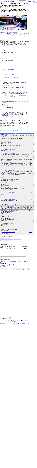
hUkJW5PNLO (10, 232)
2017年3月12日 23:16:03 (4, 149)
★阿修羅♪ (1, 1)
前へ (36, 2)
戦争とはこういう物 (8, 206)
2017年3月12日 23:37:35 (4, 162)
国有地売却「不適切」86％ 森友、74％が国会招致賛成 (8, 32)
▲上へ (8, 271)
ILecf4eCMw (10, 149)
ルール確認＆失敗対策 (7, 266)
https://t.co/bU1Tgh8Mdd (22, 95)
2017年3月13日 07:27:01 (4, 199)
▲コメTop (29, 1)
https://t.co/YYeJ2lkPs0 (5, 106)
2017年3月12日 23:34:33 (4, 153)
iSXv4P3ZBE (10, 192)
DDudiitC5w (14, 210)
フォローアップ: (2, 242)
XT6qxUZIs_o (17, 210)
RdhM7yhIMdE (13, 149)
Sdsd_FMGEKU (13, 177)
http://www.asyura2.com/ (15, 319)
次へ (26, 271)
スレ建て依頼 (15, 269)
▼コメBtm (33, 1)
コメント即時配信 (10, 269)
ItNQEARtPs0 (13, 192)
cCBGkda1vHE (13, 170)
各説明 (25, 248)
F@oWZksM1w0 (12, 153)
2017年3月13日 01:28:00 (4, 177)
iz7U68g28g (10, 153)
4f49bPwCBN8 (12, 162)
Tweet (1, 7)
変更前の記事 (2, 40)
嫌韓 (4, 210)
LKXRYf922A (10, 170)
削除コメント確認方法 (21, 269)
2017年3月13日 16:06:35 (9, 210)
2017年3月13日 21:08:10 (5, 232)
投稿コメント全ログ (3, 269)
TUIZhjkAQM (10, 177)
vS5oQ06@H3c (13, 232)
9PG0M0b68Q (23, 206)
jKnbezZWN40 (26, 206)
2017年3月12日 (11, 60)
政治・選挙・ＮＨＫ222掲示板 (20, 271)
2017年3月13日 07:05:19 (4, 192)
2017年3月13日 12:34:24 (18, 206)
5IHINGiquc (10, 162)
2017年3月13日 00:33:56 (4, 170)
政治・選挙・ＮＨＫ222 (7, 1)
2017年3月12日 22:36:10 (4, 134)
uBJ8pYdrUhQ (13, 199)
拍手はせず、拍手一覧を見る (16, 130)
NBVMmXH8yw (10, 199)
